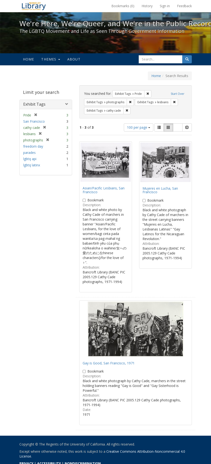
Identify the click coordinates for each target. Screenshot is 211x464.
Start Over (177, 94)
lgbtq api (29, 159)
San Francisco (34, 121)
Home (28, 59)
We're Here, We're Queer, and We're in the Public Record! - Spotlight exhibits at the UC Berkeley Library (34, 6)
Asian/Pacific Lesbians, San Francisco (104, 190)
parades (29, 152)
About (73, 59)
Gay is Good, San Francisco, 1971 (109, 363)
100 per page (138, 127)
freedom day (33, 146)
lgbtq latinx (31, 165)
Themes (50, 59)
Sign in (165, 6)
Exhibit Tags (34, 104)
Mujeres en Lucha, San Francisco (160, 190)
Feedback (184, 6)
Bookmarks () (122, 6)
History (147, 6)
